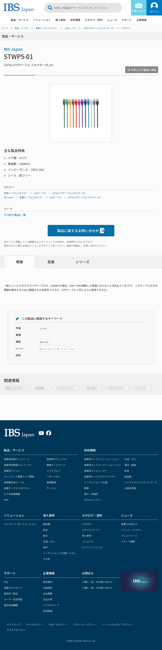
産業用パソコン (12, 470)
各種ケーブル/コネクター (47, 28)
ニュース (112, 20)
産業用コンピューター (95, 470)
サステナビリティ (16, 629)
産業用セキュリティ (57, 459)
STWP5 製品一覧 (15, 215)
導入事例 (60, 20)
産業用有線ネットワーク (16, 459)
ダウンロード (119, 388)
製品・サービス (19, 20)
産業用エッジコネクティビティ (100, 476)
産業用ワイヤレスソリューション (101, 459)
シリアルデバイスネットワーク (140, 482)
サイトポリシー (35, 624)
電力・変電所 (91, 493)
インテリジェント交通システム (59, 553)
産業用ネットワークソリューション (102, 464)
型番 (50, 261)
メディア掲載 (128, 541)
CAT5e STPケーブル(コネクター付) (84, 197)
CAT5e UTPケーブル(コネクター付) (98, 28)
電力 (45, 535)
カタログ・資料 (94, 20)
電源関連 (51, 482)
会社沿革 (47, 599)
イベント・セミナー (131, 529)
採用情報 (47, 610)
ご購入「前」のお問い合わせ (97, 581)
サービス (51, 488)
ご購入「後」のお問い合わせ (97, 587)
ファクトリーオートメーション (20, 524)
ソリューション (42, 20)
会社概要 (47, 593)
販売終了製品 (11, 593)
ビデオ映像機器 (12, 493)
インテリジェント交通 (95, 482)
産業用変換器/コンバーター (18, 464)
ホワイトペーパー (91, 529)
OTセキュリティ (92, 499)
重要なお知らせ (129, 524)
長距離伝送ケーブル (14, 482)
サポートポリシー (58, 624)
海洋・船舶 (130, 464)
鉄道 (126, 470)
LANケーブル (70, 28)
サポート (127, 20)
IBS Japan (13, 49)
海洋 (45, 547)
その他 (46, 558)
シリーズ (82, 261)
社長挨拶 (47, 587)
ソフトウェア (54, 470)
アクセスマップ (51, 605)
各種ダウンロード (13, 587)
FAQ (6, 581)
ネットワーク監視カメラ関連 (19, 476)
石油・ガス (130, 459)
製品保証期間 (11, 605)
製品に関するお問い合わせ (81, 230)
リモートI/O (53, 476)
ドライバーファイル (92, 547)
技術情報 (75, 20)
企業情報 (141, 20)
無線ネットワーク (56, 464)
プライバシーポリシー (84, 624)
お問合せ (88, 573)
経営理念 (47, 581)
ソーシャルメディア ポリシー (117, 624)
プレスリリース (129, 535)
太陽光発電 (130, 488)
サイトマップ (14, 624)
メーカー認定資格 (13, 599)
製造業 (127, 476)
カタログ (86, 524)
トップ (5, 28)
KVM (6, 499)
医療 (86, 488)
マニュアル (88, 541)
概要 (19, 261)
